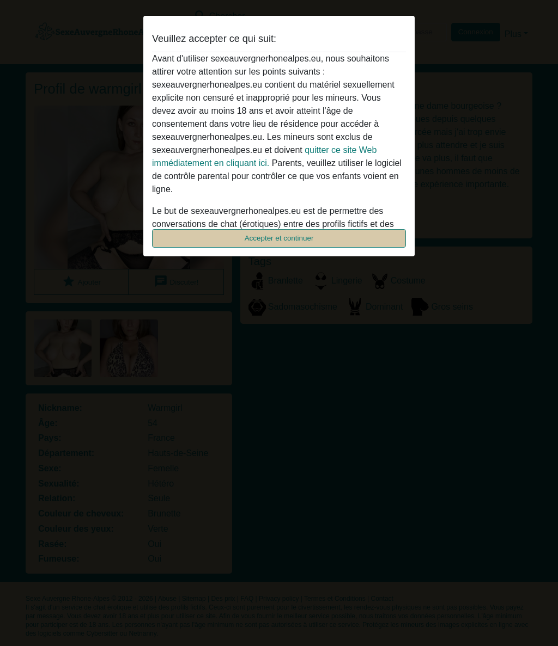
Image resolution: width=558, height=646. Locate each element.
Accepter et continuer (279, 238)
